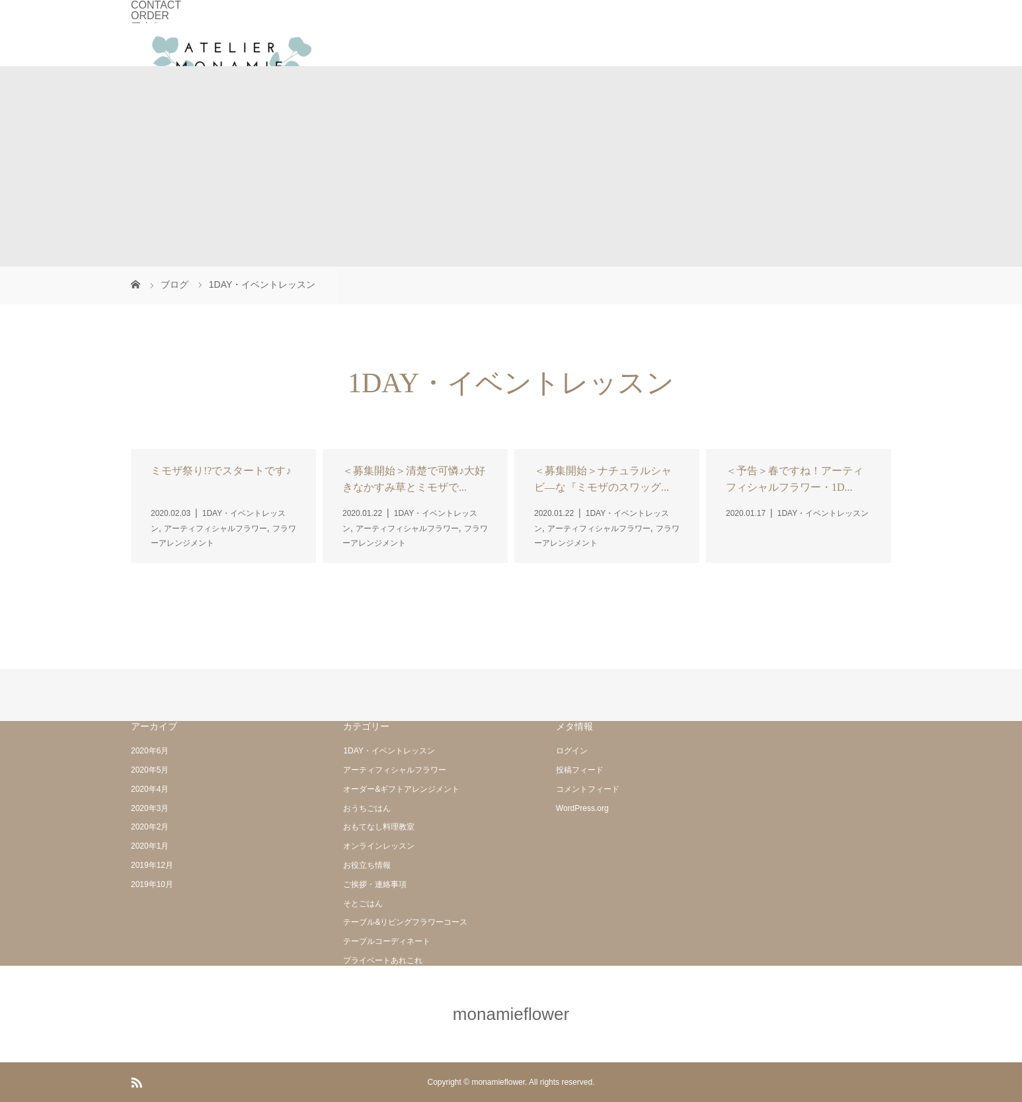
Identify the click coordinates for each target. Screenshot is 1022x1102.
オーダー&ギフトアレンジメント (401, 789)
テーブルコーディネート (386, 941)
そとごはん (363, 903)
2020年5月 (150, 770)
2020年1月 (150, 846)
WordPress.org (582, 808)
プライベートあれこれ (382, 960)
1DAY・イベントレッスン (388, 750)
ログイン (572, 750)
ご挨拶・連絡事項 (375, 884)
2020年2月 (150, 826)
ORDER (150, 15)
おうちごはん (367, 808)
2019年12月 (152, 865)
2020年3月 (150, 808)
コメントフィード (587, 789)
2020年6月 (150, 750)
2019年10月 (152, 884)
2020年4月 (150, 789)
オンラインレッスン (378, 846)
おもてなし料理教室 (378, 826)
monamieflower (511, 1014)
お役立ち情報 (367, 865)
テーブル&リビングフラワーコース (405, 922)
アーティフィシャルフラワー (394, 770)
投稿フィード (580, 770)
